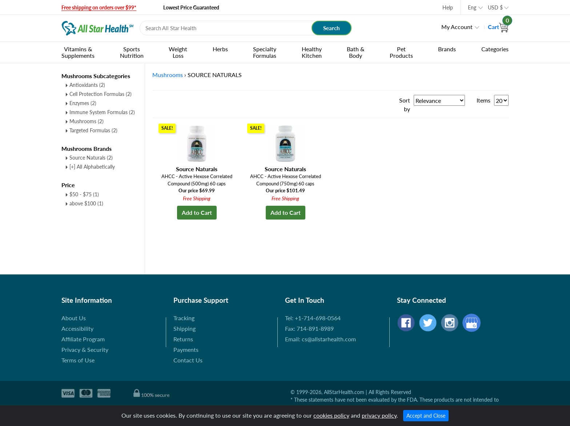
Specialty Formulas (264, 52)
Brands (447, 48)
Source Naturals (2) (91, 157)
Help (447, 7)
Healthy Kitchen (312, 52)
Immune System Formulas (102, 112)
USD (495, 7)
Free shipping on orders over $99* (98, 7)
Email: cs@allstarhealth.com (320, 338)
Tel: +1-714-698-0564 (313, 317)
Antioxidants (87, 85)
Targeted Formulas (93, 130)
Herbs (220, 48)
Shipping (184, 328)
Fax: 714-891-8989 (309, 328)
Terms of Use (78, 360)
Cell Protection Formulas (100, 94)
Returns (183, 338)
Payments (185, 349)
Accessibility (77, 328)
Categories (495, 48)
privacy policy (379, 415)
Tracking (183, 317)
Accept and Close (425, 416)
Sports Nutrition (132, 52)
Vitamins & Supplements (78, 52)
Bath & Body (355, 52)
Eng (472, 7)
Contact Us (187, 360)
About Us (73, 317)
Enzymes (82, 103)
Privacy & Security (84, 349)
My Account (457, 26)
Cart (498, 26)
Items (483, 100)
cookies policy (331, 415)
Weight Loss (178, 52)
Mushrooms (86, 121)
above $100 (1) (86, 203)
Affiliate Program (83, 338)
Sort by (404, 104)
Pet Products (401, 52)
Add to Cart (197, 212)
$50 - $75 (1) (84, 194)
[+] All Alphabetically (92, 167)
